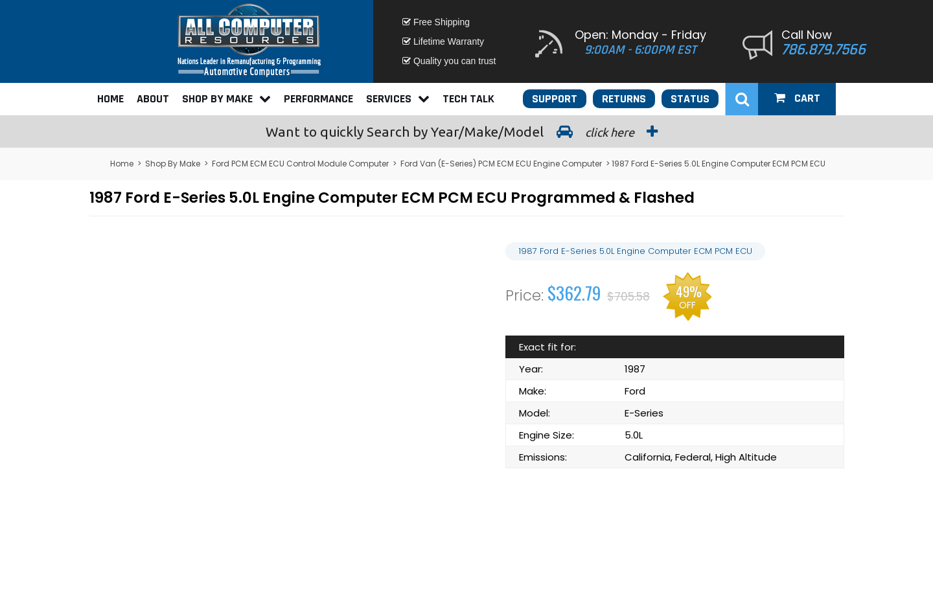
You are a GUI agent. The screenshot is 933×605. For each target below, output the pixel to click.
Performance (318, 98)
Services (398, 98)
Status (690, 98)
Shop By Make (226, 98)
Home (110, 98)
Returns (624, 98)
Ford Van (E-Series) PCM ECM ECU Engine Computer (501, 163)
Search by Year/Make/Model (466, 131)
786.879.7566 (823, 50)
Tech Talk (468, 98)
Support (554, 98)
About (153, 98)
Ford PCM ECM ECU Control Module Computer (300, 163)
